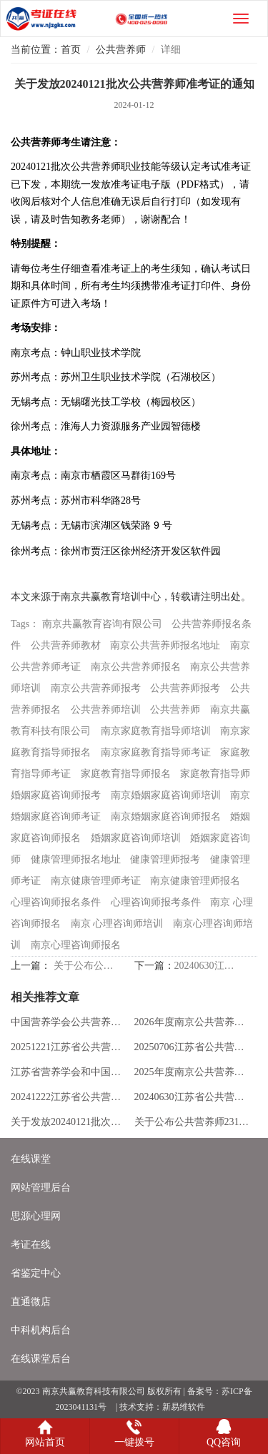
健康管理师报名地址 (76, 859)
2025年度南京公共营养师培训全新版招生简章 (193, 1072)
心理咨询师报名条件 (56, 902)
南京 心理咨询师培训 (117, 923)
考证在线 (31, 1244)
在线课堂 (31, 1159)
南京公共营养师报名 (136, 666)
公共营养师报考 (185, 688)
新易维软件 (183, 1407)
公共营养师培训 (106, 709)
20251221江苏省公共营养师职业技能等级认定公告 (69, 1047)
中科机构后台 (41, 1330)
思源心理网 (36, 1216)
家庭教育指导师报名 (126, 773)
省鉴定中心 (36, 1273)
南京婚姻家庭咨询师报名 (166, 816)
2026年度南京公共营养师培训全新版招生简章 (193, 1022)
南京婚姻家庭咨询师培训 (166, 795)
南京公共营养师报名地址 (165, 645)
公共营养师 (121, 49)
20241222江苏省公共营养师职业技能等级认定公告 (69, 1097)
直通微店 (31, 1301)
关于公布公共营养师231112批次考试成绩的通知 (84, 965)
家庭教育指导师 (215, 773)
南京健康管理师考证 (96, 880)
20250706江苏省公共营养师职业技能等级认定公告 (193, 1047)
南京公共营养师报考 (96, 688)
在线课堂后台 (41, 1358)
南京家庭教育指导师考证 (156, 752)
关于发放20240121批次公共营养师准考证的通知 (69, 1122)
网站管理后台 (41, 1187)
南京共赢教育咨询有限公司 (102, 624)
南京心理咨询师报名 (76, 945)
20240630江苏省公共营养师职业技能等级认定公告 (205, 965)
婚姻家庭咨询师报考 (56, 795)
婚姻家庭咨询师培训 (136, 838)
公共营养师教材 (66, 645)
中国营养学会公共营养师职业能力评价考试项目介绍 (69, 1022)
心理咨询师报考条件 (156, 902)
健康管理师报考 (165, 859)
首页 (71, 49)
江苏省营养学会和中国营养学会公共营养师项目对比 (69, 1072)
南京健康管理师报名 (195, 880)
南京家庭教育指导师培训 (156, 731)
